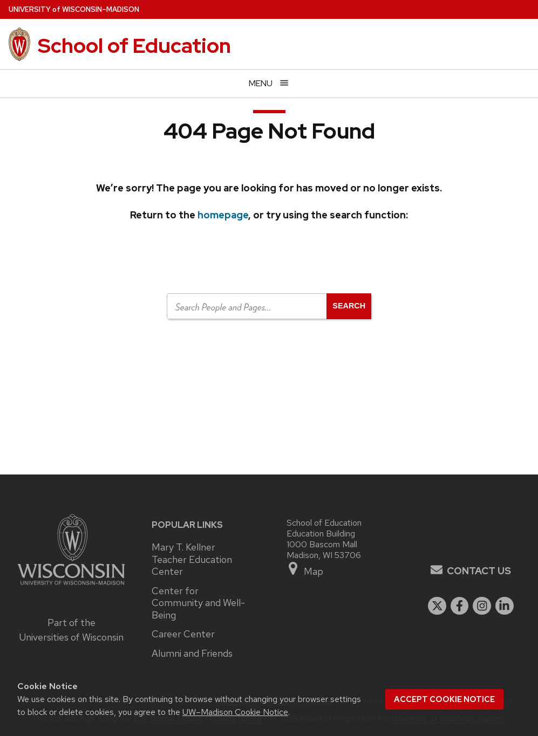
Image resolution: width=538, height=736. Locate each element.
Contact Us (479, 571)
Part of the (71, 629)
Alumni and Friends (192, 653)
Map (305, 569)
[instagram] (482, 606)
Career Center (183, 634)
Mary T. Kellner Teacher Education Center (192, 559)
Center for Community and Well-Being (198, 603)
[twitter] (437, 606)
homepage (223, 215)
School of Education (134, 45)
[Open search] (348, 306)
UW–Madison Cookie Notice (235, 712)
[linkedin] (504, 606)
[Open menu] (269, 83)
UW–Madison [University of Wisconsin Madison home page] (74, 9)
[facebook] (460, 606)
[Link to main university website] (71, 586)
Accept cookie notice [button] (444, 699)
